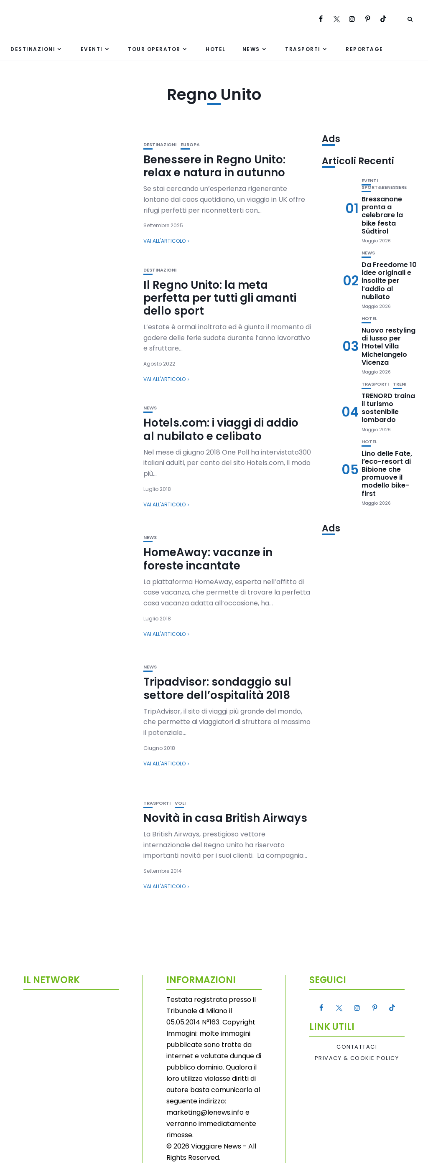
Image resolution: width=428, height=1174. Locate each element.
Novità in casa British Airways (225, 818)
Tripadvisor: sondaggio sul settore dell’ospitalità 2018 (217, 688)
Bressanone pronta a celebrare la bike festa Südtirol (382, 215)
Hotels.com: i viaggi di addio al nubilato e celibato (220, 429)
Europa (190, 144)
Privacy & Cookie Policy (357, 1058)
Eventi (92, 49)
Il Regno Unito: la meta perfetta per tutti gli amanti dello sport (219, 297)
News (251, 49)
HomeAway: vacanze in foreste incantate (208, 559)
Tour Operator (154, 49)
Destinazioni (32, 49)
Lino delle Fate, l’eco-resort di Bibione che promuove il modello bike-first (387, 473)
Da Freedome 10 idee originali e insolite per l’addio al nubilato (389, 281)
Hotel (216, 49)
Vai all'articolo (164, 240)
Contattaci (356, 1047)
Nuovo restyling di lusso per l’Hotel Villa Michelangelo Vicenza (388, 346)
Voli (180, 803)
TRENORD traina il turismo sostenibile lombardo (388, 408)
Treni (399, 384)
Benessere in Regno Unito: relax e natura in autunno (214, 166)
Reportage (364, 49)
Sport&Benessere (384, 187)
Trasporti (303, 49)
